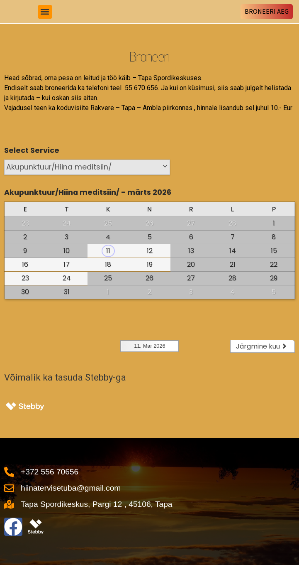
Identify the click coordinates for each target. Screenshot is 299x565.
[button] (45, 12)
